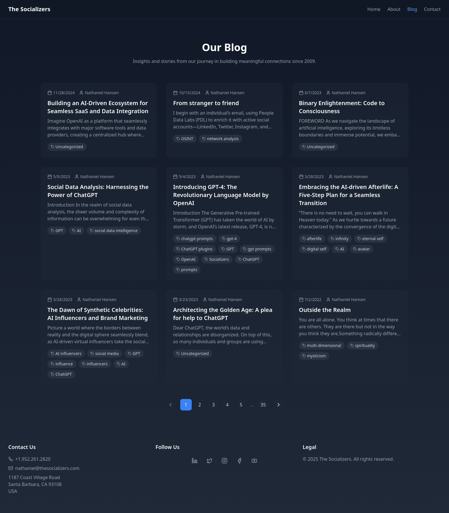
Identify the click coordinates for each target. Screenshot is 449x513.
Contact (432, 9)
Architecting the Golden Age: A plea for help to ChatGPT (222, 314)
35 (263, 405)
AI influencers (66, 353)
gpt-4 (229, 238)
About (393, 9)
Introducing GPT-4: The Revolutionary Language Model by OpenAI (220, 195)
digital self (314, 249)
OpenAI (185, 259)
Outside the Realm (325, 310)
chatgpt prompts (194, 238)
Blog (412, 9)
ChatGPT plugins (194, 249)
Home (374, 9)
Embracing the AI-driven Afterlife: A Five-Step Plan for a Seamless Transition (348, 195)
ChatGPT (248, 259)
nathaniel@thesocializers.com (44, 468)
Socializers (217, 259)
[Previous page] (170, 405)
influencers (95, 364)
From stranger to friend (206, 103)
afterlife (312, 238)
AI (76, 230)
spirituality (362, 345)
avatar (361, 249)
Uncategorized (67, 146)
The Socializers (29, 9)
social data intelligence (113, 230)
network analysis (220, 138)
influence (62, 364)
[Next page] (278, 405)
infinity (339, 238)
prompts (186, 269)
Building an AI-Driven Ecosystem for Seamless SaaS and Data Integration (97, 107)
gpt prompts (257, 249)
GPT (57, 230)
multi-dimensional (321, 345)
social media (105, 353)
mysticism (314, 355)
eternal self (370, 238)
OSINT (184, 138)
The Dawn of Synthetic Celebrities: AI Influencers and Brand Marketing (97, 314)
